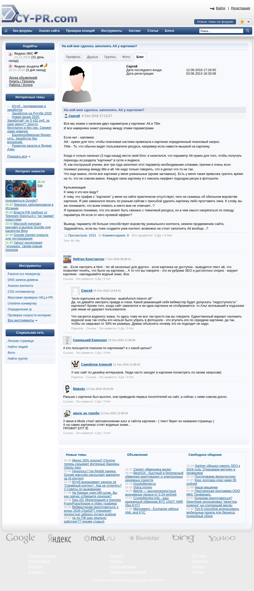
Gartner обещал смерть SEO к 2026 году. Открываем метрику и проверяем (213, 469)
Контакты (35, 566)
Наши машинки (206, 487)
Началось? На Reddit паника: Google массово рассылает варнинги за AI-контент (92, 474)
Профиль (73, 57)
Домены (198, 566)
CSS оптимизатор (21, 291)
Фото (126, 57)
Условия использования (128, 572)
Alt (72, 240)
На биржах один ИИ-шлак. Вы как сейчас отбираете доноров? (90, 494)
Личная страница (21, 341)
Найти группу (18, 358)
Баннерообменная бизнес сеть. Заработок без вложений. (29, 138)
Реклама (116, 556)
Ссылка (68, 278)
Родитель (77, 328)
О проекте (36, 572)
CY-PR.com (139, 580)
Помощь (116, 561)
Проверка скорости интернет (29, 315)
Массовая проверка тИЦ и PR (30, 297)
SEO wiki (198, 556)
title (77, 240)
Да (159, 235)
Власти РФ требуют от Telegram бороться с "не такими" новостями (29, 216)
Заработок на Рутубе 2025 (32, 113)
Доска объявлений (23, 78)
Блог (140, 57)
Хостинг (198, 572)
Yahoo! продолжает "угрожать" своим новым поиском (24, 246)
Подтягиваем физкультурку (215, 476)
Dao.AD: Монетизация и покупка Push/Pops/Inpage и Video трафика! (92, 501)
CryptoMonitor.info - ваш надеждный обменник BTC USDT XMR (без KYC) (154, 501)
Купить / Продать (22, 81)
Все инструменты (21, 320)
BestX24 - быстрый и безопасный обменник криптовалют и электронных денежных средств (154, 476)
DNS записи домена (23, 280)
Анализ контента (20, 286)
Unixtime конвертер (22, 303)
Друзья (92, 57)
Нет (169, 235)
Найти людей (18, 347)
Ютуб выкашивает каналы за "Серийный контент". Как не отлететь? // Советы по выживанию (93, 485)
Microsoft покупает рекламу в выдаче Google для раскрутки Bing (28, 227)
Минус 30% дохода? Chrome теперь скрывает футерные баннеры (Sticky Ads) (91, 464)
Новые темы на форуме (215, 22)
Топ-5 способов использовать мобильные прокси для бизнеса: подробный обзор (213, 512)
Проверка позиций (42, 556)
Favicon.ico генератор (24, 274)
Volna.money (142, 487)
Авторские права (122, 566)
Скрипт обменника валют (152, 469)
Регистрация (240, 8)
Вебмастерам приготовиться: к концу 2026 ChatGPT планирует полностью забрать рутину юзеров (91, 510)
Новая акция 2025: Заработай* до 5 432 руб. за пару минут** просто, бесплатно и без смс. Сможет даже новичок (29, 124)
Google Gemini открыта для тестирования (26, 236)
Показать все (17, 156)
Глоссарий (200, 561)
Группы (110, 57)
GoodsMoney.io (144, 484)
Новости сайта (39, 561)
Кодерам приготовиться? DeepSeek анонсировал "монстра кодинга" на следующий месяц (212, 501)
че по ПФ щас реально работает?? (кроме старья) (85, 519)
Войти (220, 8)
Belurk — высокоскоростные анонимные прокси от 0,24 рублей (151, 492)
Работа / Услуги (21, 85)
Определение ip (20, 309)
